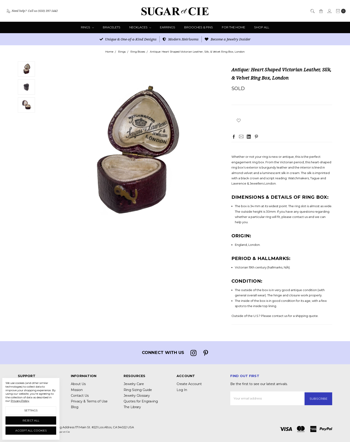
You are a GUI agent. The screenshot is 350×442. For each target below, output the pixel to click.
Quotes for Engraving (141, 401)
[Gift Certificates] (321, 10)
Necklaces (140, 27)
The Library (132, 407)
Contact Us (80, 396)
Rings (87, 27)
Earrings (167, 27)
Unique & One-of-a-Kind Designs (128, 39)
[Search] (312, 10)
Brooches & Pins (198, 27)
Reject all (31, 420)
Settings (30, 410)
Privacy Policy (20, 400)
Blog (74, 407)
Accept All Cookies (31, 430)
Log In (182, 390)
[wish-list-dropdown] (238, 120)
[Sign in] (329, 10)
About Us (78, 384)
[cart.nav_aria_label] (340, 10)
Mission (77, 390)
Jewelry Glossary (137, 396)
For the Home (233, 27)
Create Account (189, 384)
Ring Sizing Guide (138, 390)
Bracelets (111, 27)
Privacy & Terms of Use (89, 401)
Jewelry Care (134, 384)
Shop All (261, 27)
